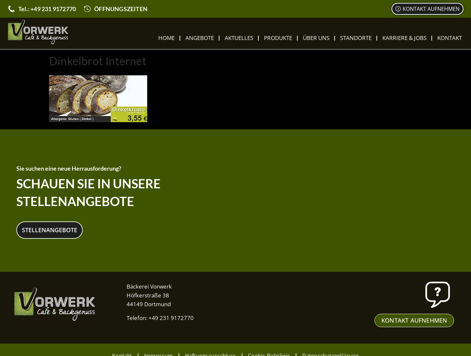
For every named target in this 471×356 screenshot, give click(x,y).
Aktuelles (239, 38)
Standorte (356, 38)
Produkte (278, 38)
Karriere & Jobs (404, 38)
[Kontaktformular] (427, 9)
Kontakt (449, 38)
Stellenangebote (49, 230)
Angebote (199, 38)
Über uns (316, 38)
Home (166, 38)
